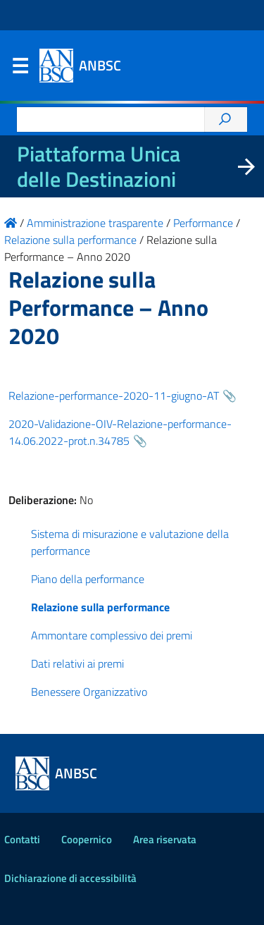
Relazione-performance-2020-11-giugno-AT (113, 395)
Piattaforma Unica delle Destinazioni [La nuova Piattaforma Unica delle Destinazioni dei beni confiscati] (98, 166)
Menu (19, 69)
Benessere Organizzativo (89, 691)
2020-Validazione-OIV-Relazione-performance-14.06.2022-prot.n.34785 (120, 432)
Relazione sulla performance (100, 607)
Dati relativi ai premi (77, 663)
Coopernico (86, 839)
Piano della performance (87, 578)
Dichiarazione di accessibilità (70, 878)
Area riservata (164, 839)
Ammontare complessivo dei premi (111, 635)
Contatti (22, 839)
